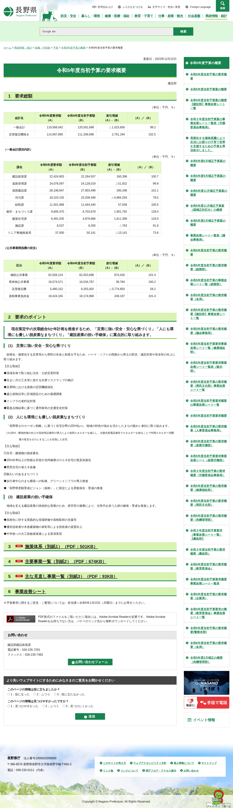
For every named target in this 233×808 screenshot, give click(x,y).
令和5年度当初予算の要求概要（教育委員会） (208, 566)
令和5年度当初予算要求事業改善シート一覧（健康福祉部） (208, 347)
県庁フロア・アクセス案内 (161, 770)
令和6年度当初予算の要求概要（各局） (208, 645)
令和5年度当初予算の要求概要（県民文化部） (208, 502)
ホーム (7, 47)
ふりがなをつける (132, 6)
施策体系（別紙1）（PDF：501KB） (61, 546)
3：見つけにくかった (80, 706)
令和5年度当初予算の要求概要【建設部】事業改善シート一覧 (208, 314)
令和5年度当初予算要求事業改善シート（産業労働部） (208, 458)
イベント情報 (204, 720)
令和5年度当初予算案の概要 (208, 89)
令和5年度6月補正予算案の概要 (208, 163)
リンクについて (129, 770)
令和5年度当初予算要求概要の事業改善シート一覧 (208, 402)
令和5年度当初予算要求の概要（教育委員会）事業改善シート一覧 (208, 613)
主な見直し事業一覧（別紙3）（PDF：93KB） (71, 576)
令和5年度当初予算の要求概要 (208, 76)
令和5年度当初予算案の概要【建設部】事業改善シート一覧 (208, 104)
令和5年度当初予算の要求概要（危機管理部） (208, 517)
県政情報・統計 (23, 47)
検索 (222, 8)
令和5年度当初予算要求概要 (208, 415)
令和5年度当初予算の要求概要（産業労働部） (208, 443)
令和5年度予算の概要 (73, 47)
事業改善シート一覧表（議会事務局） (207, 237)
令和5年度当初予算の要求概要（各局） (208, 297)
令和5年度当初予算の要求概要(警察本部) (208, 630)
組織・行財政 (42, 47)
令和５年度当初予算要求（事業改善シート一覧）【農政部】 (206, 534)
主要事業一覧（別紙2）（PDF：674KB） (65, 561)
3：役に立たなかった (71, 694)
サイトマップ (209, 763)
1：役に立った (20, 694)
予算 (55, 47)
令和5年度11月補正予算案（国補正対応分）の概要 (207, 207)
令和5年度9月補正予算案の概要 (208, 177)
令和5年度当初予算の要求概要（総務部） (208, 267)
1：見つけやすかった (24, 706)
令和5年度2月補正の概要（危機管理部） (206, 659)
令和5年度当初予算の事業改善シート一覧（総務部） (208, 282)
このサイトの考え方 (114, 763)
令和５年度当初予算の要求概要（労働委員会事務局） (207, 473)
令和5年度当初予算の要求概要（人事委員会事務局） (208, 428)
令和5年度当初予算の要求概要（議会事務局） (208, 330)
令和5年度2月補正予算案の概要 (208, 222)
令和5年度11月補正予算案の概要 (208, 192)
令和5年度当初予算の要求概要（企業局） (208, 596)
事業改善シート (30, 591)
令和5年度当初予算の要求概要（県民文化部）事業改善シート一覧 (208, 386)
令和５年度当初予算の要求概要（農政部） (207, 551)
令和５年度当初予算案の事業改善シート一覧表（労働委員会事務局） (207, 123)
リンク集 (108, 770)
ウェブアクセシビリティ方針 (149, 763)
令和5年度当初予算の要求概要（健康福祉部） (208, 487)
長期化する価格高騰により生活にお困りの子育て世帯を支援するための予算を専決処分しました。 (207, 144)
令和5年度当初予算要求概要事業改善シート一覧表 (208, 581)
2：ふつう (43, 694)
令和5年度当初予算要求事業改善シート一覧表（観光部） (208, 366)
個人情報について (184, 763)
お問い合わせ (191, 770)
